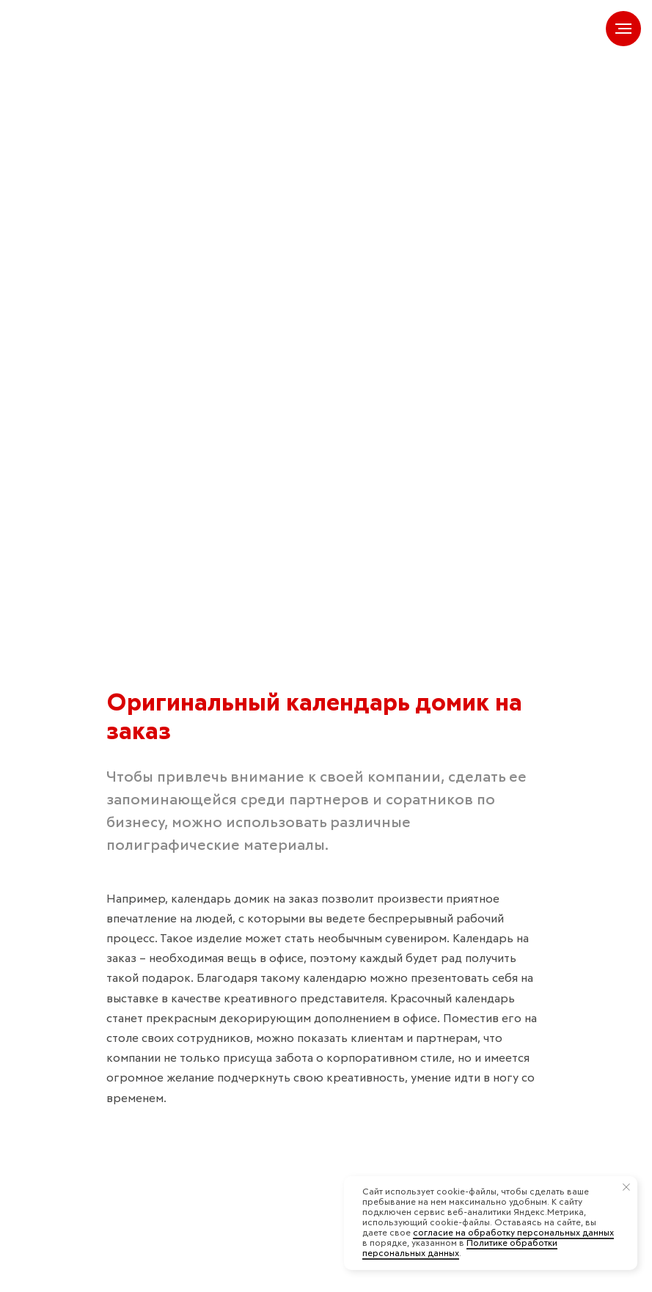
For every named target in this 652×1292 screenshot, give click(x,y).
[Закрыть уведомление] (626, 1187)
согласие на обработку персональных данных (513, 1233)
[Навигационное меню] (623, 28)
